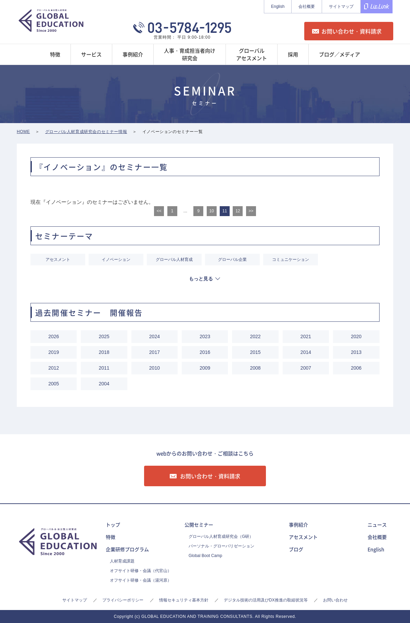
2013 (356, 352)
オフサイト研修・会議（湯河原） (140, 580)
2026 (53, 336)
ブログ (296, 549)
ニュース (377, 524)
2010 (154, 368)
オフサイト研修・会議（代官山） (140, 570)
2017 (154, 352)
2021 (305, 336)
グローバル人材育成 (174, 259)
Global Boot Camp (205, 555)
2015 (255, 352)
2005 (53, 383)
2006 (356, 368)
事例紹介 (298, 524)
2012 (53, 368)
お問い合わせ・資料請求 (351, 31)
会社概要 (306, 6)
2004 (104, 383)
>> (250, 211)
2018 (104, 352)
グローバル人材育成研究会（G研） (221, 536)
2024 (154, 336)
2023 (205, 336)
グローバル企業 (232, 259)
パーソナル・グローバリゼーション (221, 546)
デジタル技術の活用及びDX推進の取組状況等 (266, 600)
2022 (255, 336)
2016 (205, 352)
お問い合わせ (335, 600)
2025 (104, 336)
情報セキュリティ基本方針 (183, 600)
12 (237, 211)
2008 (255, 368)
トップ (113, 524)
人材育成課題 (122, 561)
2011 (104, 368)
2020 (356, 336)
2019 (53, 352)
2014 (305, 352)
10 (211, 211)
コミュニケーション (290, 259)
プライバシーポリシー (122, 600)
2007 (305, 368)
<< (159, 211)
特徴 (110, 536)
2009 (205, 368)
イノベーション (116, 259)
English (277, 6)
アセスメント (58, 259)
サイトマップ (341, 6)
